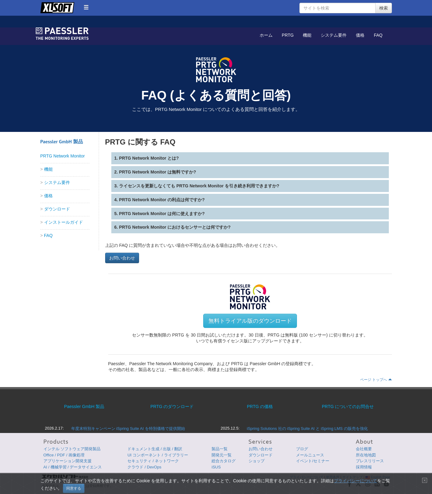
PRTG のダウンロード (172, 406)
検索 (383, 8)
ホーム (266, 35)
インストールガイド (63, 222)
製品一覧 (220, 449)
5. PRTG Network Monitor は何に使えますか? (159, 213)
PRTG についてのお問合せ (348, 406)
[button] (86, 7)
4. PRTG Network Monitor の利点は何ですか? (159, 199)
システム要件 (334, 35)
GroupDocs (63, 33)
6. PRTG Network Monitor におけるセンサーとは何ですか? (172, 227)
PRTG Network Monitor (62, 155)
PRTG (288, 35)
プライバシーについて (306, 477)
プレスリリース (370, 461)
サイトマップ (352, 477)
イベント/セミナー (312, 461)
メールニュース (310, 455)
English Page (377, 477)
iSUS (216, 467)
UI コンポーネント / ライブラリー (157, 455)
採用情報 (364, 467)
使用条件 (332, 477)
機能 (307, 35)
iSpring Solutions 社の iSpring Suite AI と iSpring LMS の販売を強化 (307, 428)
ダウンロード (57, 208)
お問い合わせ (122, 257)
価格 (360, 35)
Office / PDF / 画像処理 (63, 455)
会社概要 (364, 449)
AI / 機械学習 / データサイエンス (72, 467)
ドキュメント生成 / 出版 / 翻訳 (154, 449)
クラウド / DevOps (144, 467)
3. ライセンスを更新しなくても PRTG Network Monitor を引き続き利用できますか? (196, 185)
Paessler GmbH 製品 (84, 406)
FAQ (378, 35)
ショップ (257, 461)
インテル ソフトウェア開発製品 (72, 449)
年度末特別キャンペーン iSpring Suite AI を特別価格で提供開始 (128, 428)
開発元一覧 (222, 455)
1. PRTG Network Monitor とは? (146, 158)
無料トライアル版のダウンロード (250, 321)
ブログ (302, 449)
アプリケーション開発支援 (67, 461)
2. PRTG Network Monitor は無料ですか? (155, 171)
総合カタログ (224, 461)
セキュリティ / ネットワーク (153, 461)
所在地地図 (366, 455)
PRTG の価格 (260, 406)
